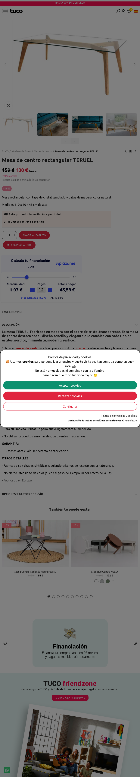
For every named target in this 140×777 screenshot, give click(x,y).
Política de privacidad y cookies (119, 415)
